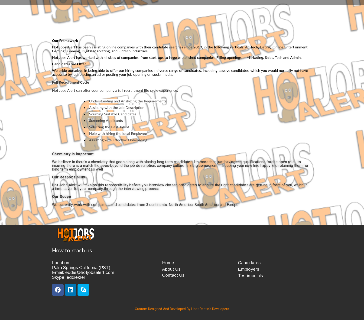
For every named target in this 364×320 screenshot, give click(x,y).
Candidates (249, 262)
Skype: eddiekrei (68, 277)
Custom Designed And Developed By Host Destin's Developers (182, 309)
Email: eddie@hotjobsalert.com (83, 272)
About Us (171, 269)
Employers (248, 269)
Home (168, 262)
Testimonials (250, 275)
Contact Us (173, 275)
